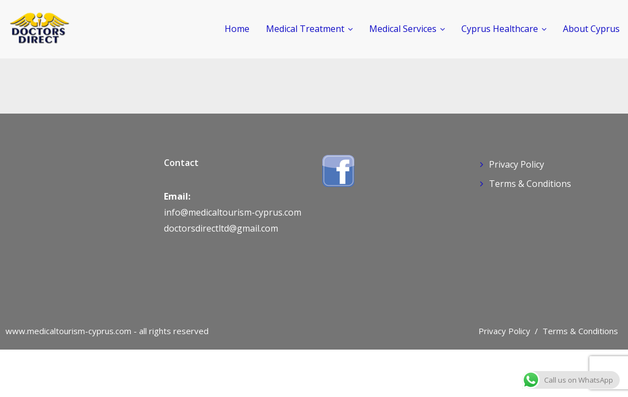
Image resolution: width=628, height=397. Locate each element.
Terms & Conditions (530, 184)
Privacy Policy (516, 164)
